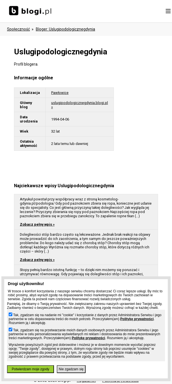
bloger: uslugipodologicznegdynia (65, 29)
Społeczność (18, 29)
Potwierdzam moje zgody (30, 369)
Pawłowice (60, 93)
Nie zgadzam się (71, 369)
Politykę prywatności (137, 319)
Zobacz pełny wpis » (37, 224)
